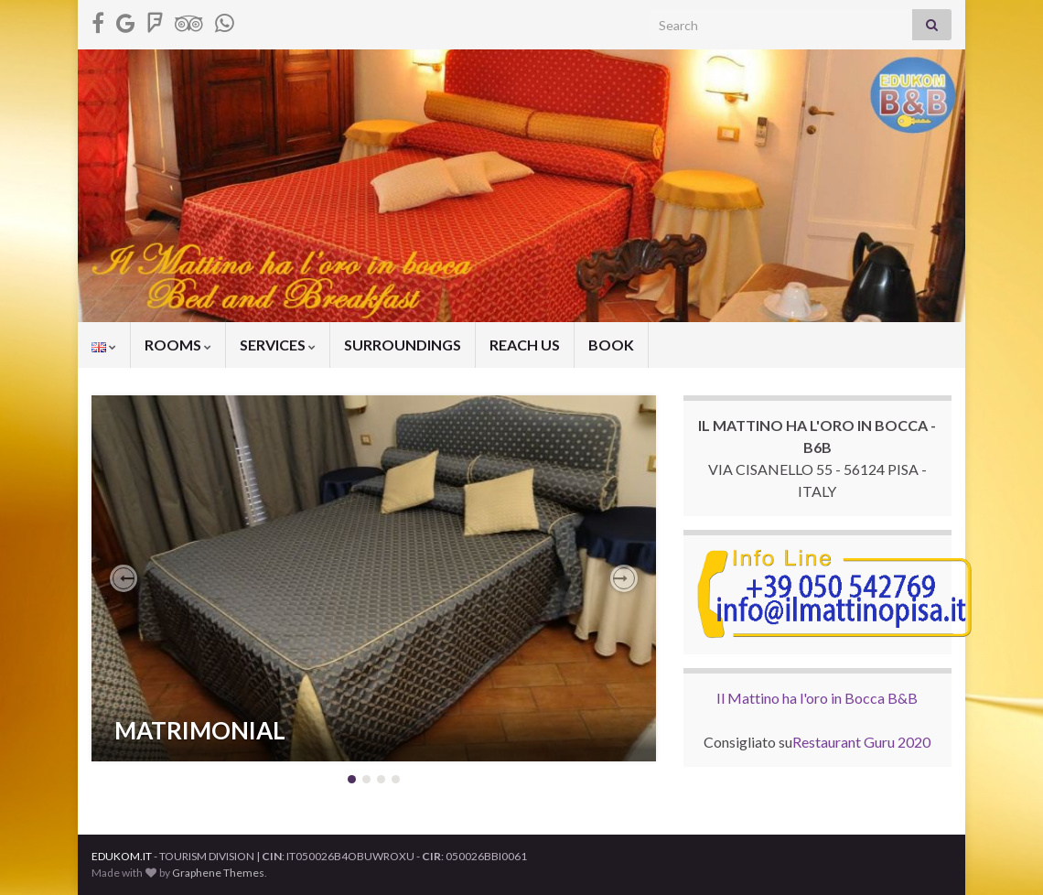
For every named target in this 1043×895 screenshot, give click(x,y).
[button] (123, 578)
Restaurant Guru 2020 (861, 741)
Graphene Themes (218, 872)
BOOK (611, 344)
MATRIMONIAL (199, 730)
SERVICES (278, 344)
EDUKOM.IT (121, 856)
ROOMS (178, 344)
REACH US (524, 344)
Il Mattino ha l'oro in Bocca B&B (817, 697)
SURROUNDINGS (402, 344)
